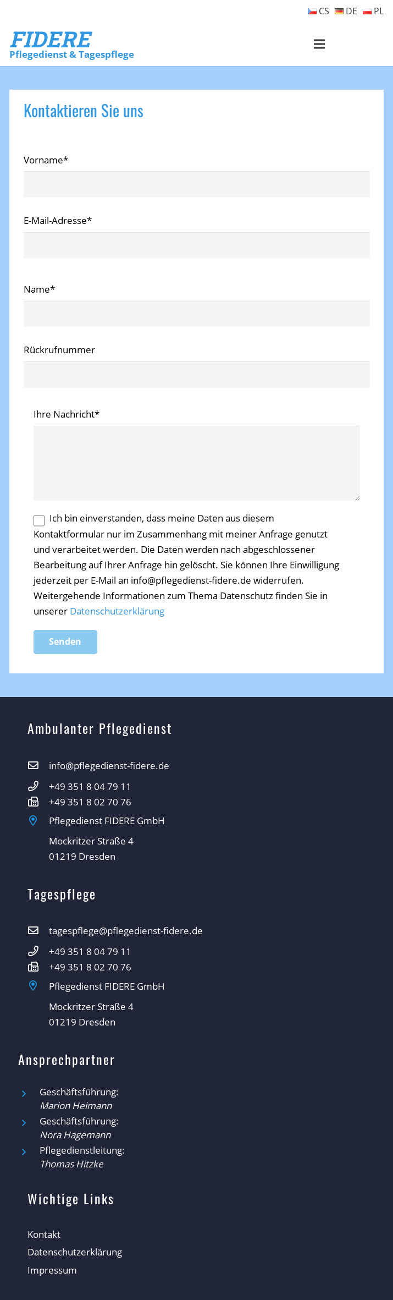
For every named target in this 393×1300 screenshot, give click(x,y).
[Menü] (320, 44)
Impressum (52, 1270)
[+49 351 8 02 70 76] (38, 802)
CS (318, 11)
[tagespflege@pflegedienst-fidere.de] (38, 931)
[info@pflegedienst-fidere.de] (38, 766)
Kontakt (43, 1234)
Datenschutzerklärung (117, 611)
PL (373, 11)
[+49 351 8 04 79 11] (38, 786)
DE (346, 11)
